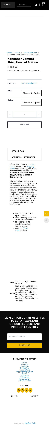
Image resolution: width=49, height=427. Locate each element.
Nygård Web (30, 423)
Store (17, 53)
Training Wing (24, 370)
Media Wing (24, 368)
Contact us (24, 366)
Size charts (24, 375)
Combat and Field (30, 53)
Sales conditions (25, 381)
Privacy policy (24, 379)
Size (10, 91)
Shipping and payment (24, 372)
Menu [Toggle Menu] (7, 5)
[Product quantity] (24, 114)
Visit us (24, 363)
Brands (24, 374)
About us (24, 364)
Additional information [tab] (24, 157)
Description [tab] (18, 151)
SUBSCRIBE (24, 345)
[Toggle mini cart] (43, 5)
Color (10, 100)
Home (9, 53)
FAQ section (24, 377)
